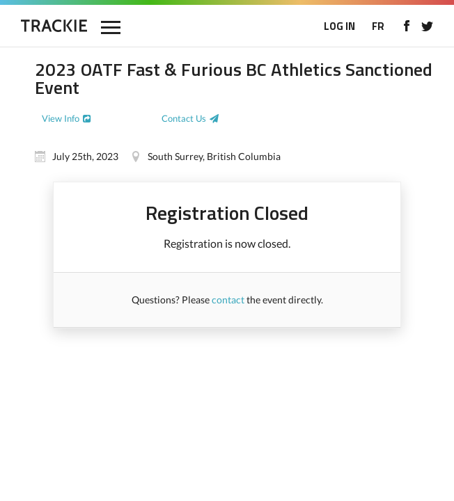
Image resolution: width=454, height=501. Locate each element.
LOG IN (339, 26)
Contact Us (184, 118)
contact (228, 299)
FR (378, 26)
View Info (60, 118)
